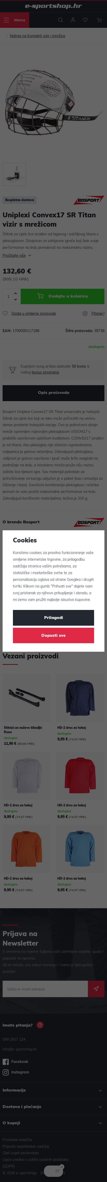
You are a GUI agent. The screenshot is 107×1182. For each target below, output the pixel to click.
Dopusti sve (53, 636)
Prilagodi (53, 618)
